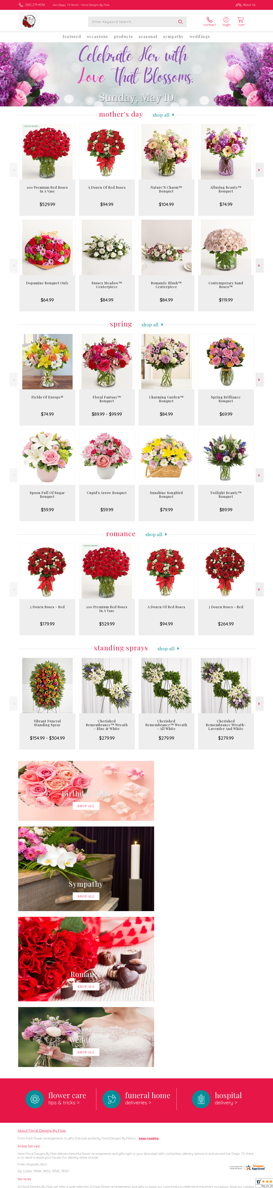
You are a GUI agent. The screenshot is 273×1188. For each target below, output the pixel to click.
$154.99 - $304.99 (47, 738)
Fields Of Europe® (47, 397)
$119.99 (226, 300)
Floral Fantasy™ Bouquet (107, 399)
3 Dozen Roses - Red (226, 607)
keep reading (148, 982)
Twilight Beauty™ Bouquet (226, 494)
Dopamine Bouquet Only (47, 283)
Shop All (161, 115)
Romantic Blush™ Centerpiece (166, 285)
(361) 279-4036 (35, 5)
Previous (13, 170)
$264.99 (226, 624)
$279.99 (107, 738)
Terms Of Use (172, 1184)
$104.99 (166, 204)
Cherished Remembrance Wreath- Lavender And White (226, 725)
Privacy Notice (195, 1184)
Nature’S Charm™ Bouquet (166, 189)
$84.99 (106, 300)
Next (260, 170)
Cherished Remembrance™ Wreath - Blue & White (107, 725)
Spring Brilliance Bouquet (226, 399)
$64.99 (47, 300)
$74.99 (226, 204)
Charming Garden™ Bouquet (166, 399)
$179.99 (47, 624)
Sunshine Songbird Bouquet (166, 494)
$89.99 (226, 509)
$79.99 (166, 509)
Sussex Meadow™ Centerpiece (107, 285)
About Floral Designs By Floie (42, 974)
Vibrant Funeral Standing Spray (47, 723)
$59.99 (47, 509)
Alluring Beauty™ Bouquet (226, 189)
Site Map (245, 1184)
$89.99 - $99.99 (107, 414)
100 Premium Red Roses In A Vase (47, 189)
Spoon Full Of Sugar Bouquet (47, 494)
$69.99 (226, 414)
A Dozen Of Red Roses (107, 187)
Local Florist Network (222, 1184)
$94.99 (106, 204)
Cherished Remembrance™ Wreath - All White (166, 725)
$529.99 (47, 204)
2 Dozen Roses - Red (47, 607)
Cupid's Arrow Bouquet (107, 492)
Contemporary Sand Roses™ (226, 285)
